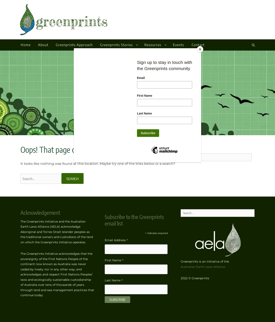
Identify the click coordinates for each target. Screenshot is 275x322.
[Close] (200, 49)
